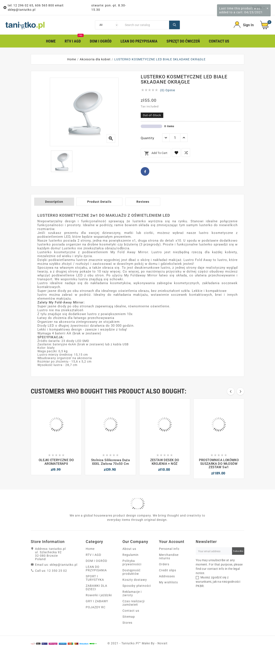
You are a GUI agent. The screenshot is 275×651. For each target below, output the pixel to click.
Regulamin (130, 554)
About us (129, 548)
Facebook (145, 171)
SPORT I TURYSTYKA (95, 578)
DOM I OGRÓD (96, 561)
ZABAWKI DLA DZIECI (96, 587)
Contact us (130, 610)
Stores (127, 622)
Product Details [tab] (99, 201)
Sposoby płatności (136, 585)
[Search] (146, 25)
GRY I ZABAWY (97, 601)
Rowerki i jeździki (99, 595)
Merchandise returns (169, 556)
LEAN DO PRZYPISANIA (96, 568)
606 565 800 (44, 5)
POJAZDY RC (95, 607)
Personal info (169, 548)
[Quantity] (175, 137)
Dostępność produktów (131, 572)
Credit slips (167, 570)
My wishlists (168, 582)
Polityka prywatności (131, 562)
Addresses (167, 576)
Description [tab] (54, 201)
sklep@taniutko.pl (21, 9)
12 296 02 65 (23, 5)
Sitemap (128, 616)
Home (90, 548)
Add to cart (155, 153)
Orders (164, 564)
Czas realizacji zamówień (133, 602)
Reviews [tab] (142, 201)
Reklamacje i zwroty (132, 593)
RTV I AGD (93, 554)
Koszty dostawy (134, 579)
